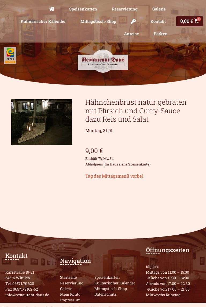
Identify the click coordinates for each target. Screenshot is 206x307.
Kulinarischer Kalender (43, 21)
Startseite (68, 277)
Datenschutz (105, 294)
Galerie (159, 9)
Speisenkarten (83, 9)
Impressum (70, 299)
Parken (161, 33)
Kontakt (158, 21)
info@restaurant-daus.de (27, 294)
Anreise (131, 33)
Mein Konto (70, 294)
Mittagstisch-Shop (98, 21)
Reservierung (125, 9)
